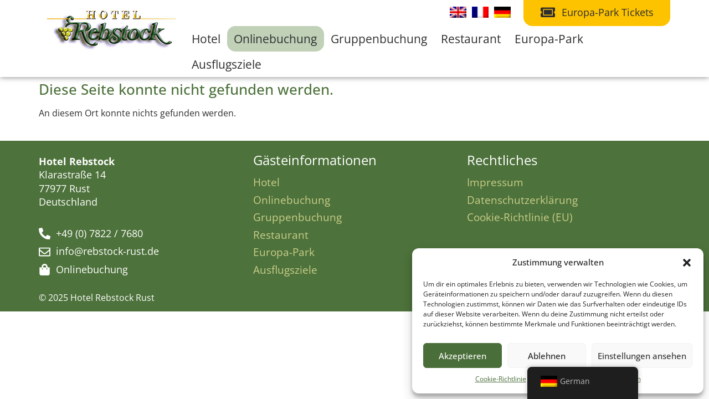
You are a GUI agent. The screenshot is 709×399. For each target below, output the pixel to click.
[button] (686, 262)
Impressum (495, 182)
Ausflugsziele (226, 64)
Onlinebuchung (275, 39)
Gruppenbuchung (379, 39)
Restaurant (471, 39)
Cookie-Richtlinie (500, 378)
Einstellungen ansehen (642, 355)
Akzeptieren (462, 355)
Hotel (206, 39)
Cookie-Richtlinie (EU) (520, 216)
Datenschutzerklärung (522, 199)
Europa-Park (549, 39)
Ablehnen (547, 355)
